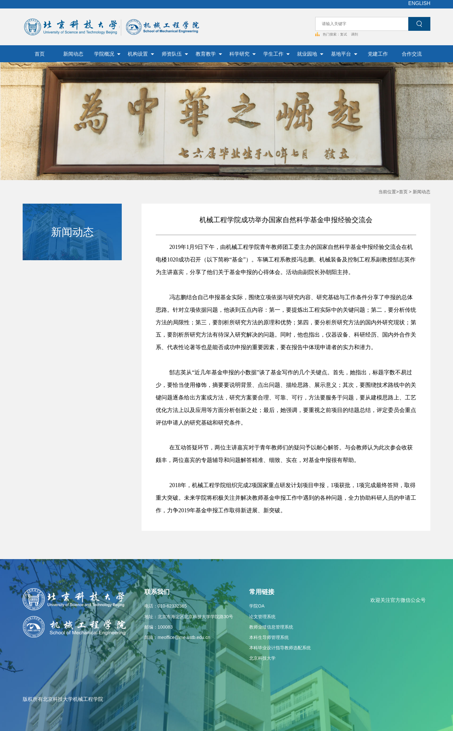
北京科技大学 (262, 658)
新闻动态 (73, 54)
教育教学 (209, 54)
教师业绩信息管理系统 (271, 626)
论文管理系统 (262, 616)
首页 (40, 54)
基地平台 (344, 54)
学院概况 (107, 54)
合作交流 (412, 54)
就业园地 (310, 54)
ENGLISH (419, 3)
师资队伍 (175, 54)
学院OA (257, 605)
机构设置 (141, 54)
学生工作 (276, 54)
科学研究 (242, 54)
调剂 (354, 34)
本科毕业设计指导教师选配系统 (280, 647)
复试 (344, 34)
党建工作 (378, 54)
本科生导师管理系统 (269, 637)
